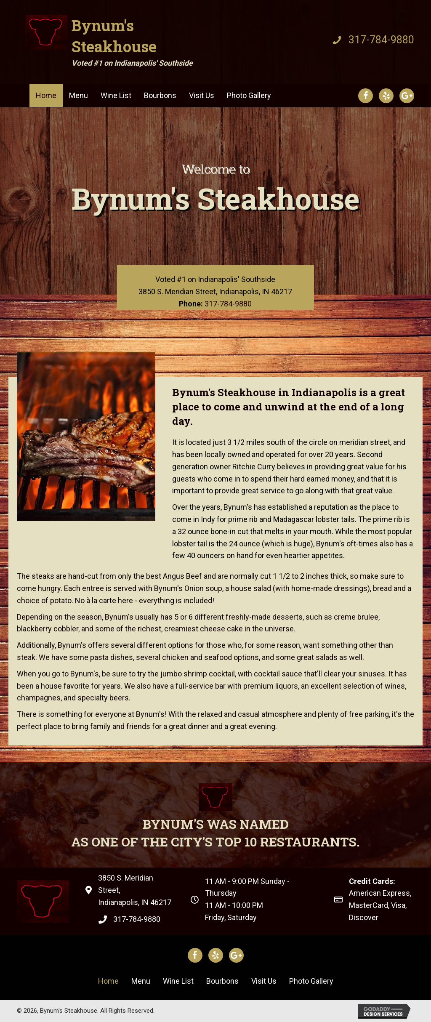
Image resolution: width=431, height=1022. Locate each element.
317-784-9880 (381, 40)
